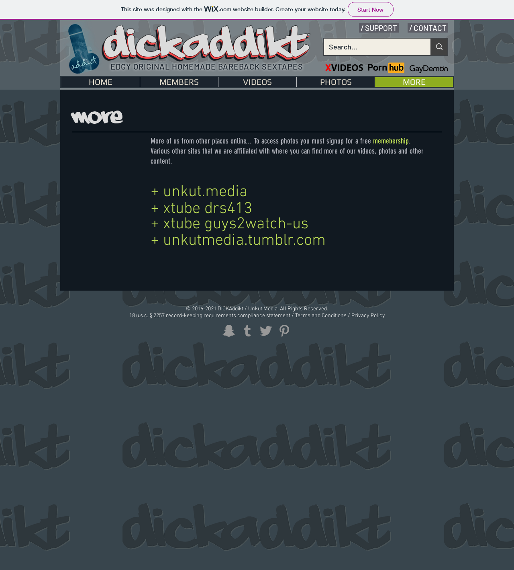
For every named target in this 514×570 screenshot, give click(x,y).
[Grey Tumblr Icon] (247, 331)
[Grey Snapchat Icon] (229, 331)
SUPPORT (381, 28)
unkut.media (205, 192)
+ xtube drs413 (201, 209)
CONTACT (430, 28)
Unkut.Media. (263, 309)
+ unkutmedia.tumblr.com (238, 240)
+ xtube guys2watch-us (229, 224)
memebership (391, 141)
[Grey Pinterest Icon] (284, 331)
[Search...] (371, 47)
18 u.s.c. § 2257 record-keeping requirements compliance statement (210, 315)
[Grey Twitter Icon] (266, 331)
